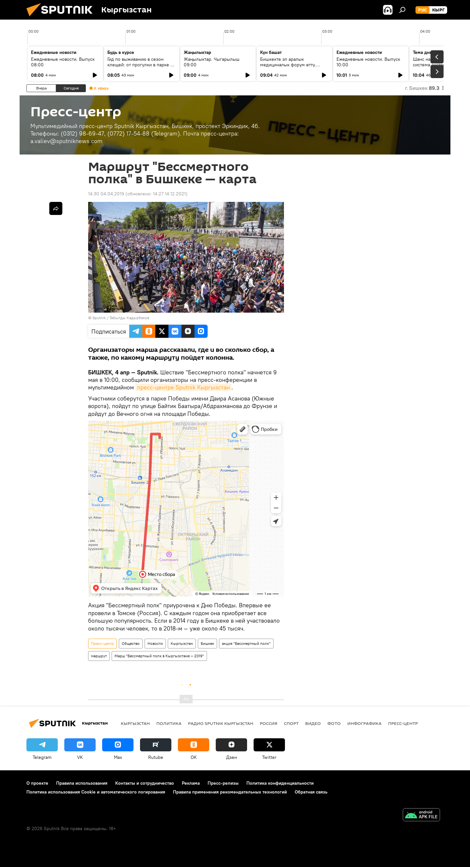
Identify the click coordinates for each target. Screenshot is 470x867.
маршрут (99, 655)
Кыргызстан (182, 643)
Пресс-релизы (223, 783)
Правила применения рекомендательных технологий (230, 792)
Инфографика (364, 723)
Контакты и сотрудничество (144, 783)
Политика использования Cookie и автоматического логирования (95, 792)
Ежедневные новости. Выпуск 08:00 (63, 62)
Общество (131, 643)
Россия (268, 723)
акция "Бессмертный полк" (246, 643)
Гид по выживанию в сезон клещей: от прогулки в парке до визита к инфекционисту (141, 64)
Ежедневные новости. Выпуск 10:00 (368, 62)
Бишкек (207, 643)
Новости (155, 643)
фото (334, 723)
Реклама (191, 783)
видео (313, 723)
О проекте (37, 783)
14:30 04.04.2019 (106, 194)
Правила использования (81, 783)
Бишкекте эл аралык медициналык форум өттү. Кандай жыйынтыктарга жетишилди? (288, 67)
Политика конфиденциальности (280, 783)
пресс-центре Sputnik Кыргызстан (183, 387)
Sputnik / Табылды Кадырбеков (120, 317)
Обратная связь (311, 792)
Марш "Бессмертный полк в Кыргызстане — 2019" (159, 655)
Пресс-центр (102, 643)
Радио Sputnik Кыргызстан (220, 723)
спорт (291, 723)
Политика (168, 723)
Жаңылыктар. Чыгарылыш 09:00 (212, 62)
